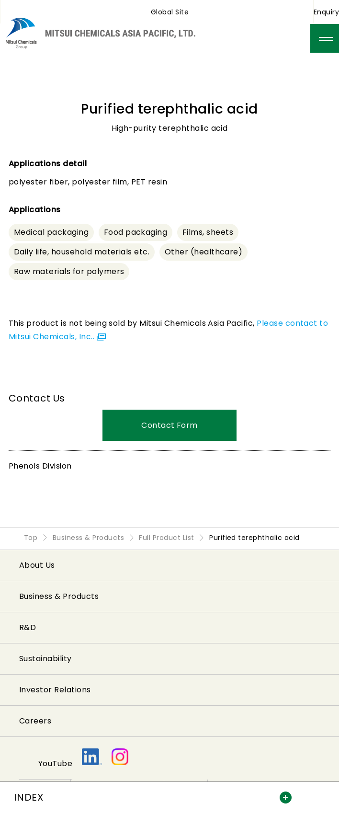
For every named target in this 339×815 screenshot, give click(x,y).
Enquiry (326, 12)
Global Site (170, 12)
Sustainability (45, 658)
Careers (35, 720)
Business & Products (59, 596)
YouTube (55, 763)
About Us (37, 565)
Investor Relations (55, 689)
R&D (27, 627)
